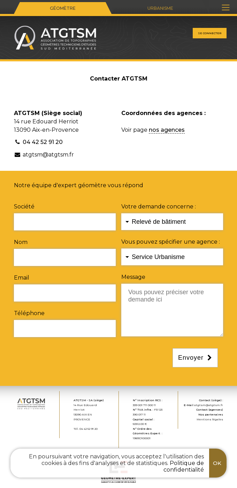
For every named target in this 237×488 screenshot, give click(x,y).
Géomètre (63, 8)
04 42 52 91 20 (43, 142)
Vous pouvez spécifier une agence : (170, 241)
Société (24, 206)
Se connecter (209, 33)
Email (21, 277)
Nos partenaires (210, 414)
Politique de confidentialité (183, 466)
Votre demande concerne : (158, 206)
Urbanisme (160, 8)
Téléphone (29, 313)
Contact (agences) (209, 409)
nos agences (167, 130)
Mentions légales (210, 419)
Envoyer (191, 357)
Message (133, 277)
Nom (21, 242)
